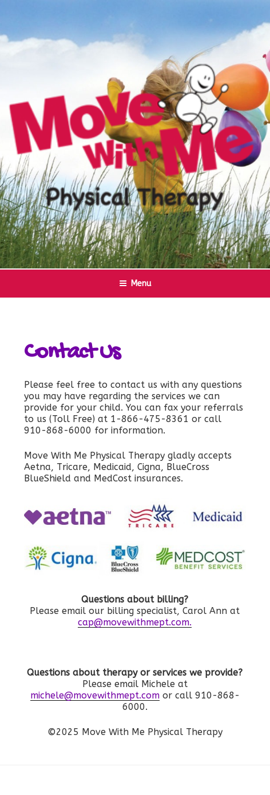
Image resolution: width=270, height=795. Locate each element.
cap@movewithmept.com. (135, 622)
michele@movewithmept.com (95, 695)
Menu (135, 283)
